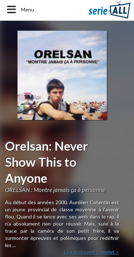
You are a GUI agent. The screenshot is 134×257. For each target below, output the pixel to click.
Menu (20, 10)
